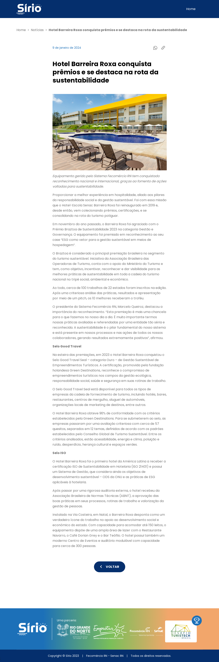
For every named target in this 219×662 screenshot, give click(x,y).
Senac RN (116, 656)
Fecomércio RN (96, 656)
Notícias (37, 30)
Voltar (109, 566)
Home (191, 9)
